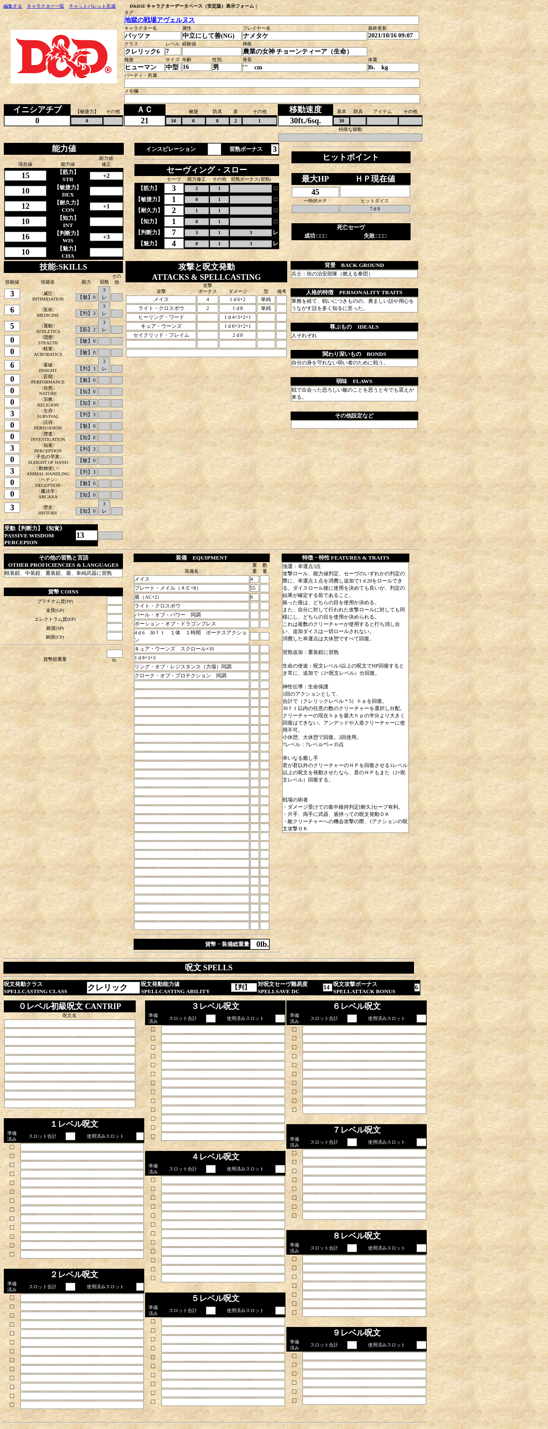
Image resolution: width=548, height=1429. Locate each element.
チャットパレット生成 (92, 6)
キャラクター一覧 (45, 6)
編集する (12, 6)
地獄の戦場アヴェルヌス (160, 20)
